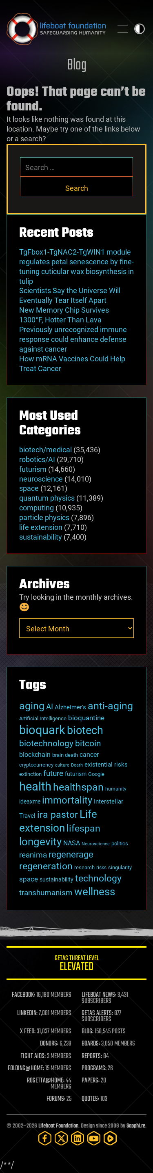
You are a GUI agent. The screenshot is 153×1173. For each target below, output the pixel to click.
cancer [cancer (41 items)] (89, 754)
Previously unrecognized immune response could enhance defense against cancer (73, 339)
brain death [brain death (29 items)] (65, 755)
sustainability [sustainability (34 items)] (56, 879)
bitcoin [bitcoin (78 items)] (88, 743)
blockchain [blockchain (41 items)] (35, 754)
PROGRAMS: (94, 1068)
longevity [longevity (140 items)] (40, 841)
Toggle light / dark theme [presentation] (139, 29)
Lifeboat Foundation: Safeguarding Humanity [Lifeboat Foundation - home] (56, 28)
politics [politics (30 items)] (119, 843)
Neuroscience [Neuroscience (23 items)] (96, 844)
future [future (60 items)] (53, 773)
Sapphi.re (135, 1126)
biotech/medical (45, 449)
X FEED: (27, 1031)
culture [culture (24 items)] (62, 765)
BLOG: (87, 1031)
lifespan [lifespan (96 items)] (83, 828)
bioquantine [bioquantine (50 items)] (86, 718)
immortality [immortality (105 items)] (67, 800)
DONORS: (49, 1044)
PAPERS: (91, 1081)
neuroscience (41, 479)
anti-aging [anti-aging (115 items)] (110, 706)
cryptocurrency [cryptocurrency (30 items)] (36, 765)
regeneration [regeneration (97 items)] (46, 866)
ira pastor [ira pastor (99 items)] (57, 814)
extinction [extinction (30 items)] (30, 774)
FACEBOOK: (23, 995)
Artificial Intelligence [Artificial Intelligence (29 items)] (43, 718)
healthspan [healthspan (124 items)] (78, 787)
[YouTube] (93, 1138)
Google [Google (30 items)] (96, 774)
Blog (76, 65)
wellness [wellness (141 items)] (94, 891)
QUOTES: (90, 1099)
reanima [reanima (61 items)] (33, 855)
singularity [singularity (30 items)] (120, 867)
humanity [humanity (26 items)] (115, 789)
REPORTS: (92, 1056)
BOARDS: (91, 1044)
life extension (40, 527)
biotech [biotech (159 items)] (85, 730)
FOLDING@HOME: (26, 1068)
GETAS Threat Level (76, 964)
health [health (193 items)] (35, 786)
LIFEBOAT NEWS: (99, 995)
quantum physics (47, 498)
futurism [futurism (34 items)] (75, 774)
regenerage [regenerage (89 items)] (71, 854)
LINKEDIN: (27, 1013)
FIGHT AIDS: (33, 1056)
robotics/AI (37, 459)
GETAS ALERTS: (97, 1013)
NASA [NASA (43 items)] (71, 843)
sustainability (40, 537)
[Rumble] (110, 1138)
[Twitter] (61, 1138)
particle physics (44, 517)
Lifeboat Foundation (58, 1126)
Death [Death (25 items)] (77, 765)
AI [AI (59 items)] (49, 706)
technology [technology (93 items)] (98, 878)
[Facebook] (44, 1138)
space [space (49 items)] (28, 879)
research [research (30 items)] (84, 867)
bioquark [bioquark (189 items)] (42, 730)
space (29, 488)
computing (36, 507)
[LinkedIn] (77, 1138)
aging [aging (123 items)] (31, 706)
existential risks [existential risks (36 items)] (106, 764)
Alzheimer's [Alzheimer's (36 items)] (70, 707)
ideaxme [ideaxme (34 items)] (29, 801)
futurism (33, 469)
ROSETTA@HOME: (45, 1081)
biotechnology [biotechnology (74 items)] (46, 743)
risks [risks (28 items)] (101, 868)
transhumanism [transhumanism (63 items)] (46, 892)
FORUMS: (56, 1099)
